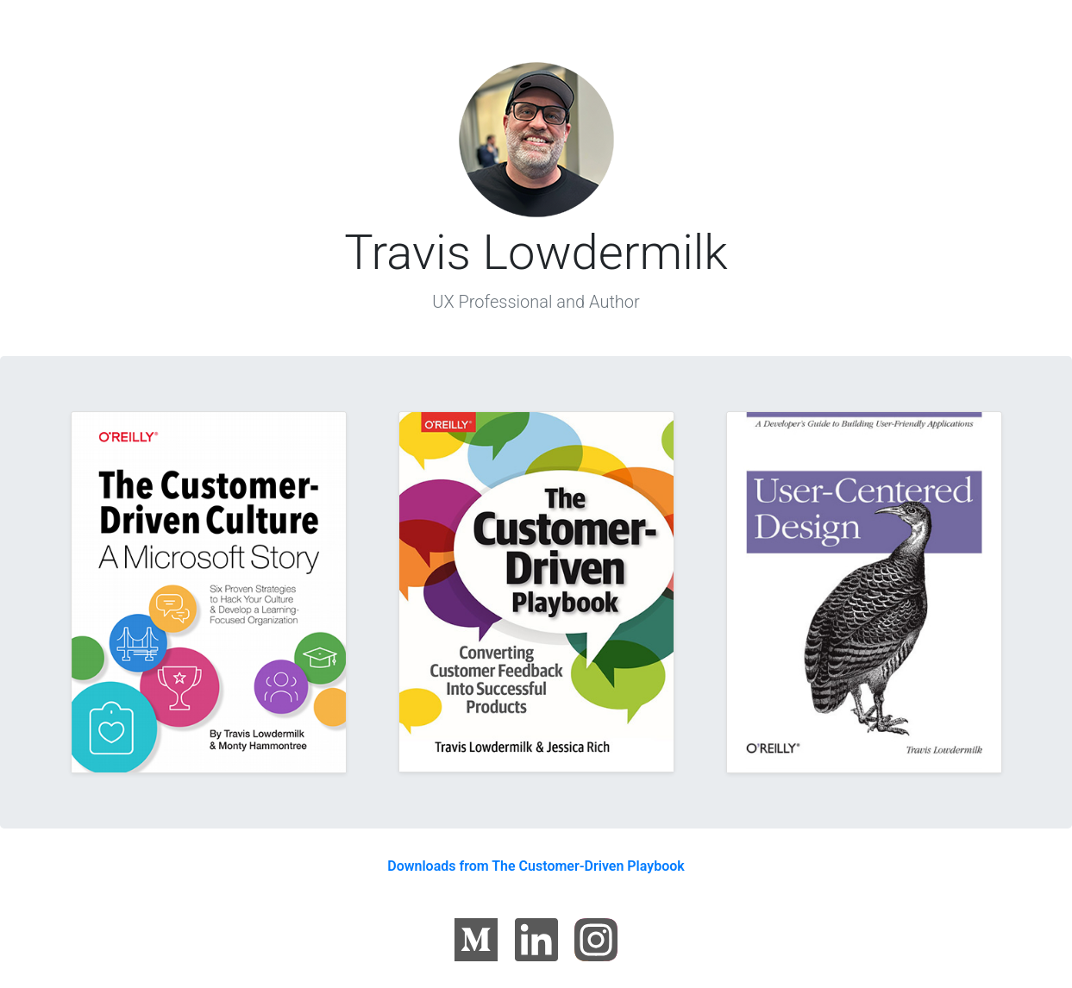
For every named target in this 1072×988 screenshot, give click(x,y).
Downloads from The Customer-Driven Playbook (536, 866)
